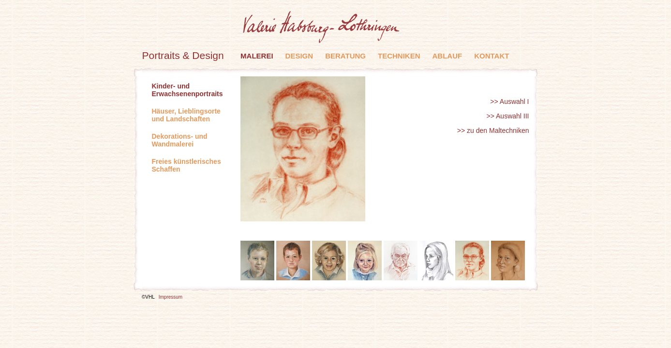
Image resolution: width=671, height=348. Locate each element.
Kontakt (491, 56)
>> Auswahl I (509, 101)
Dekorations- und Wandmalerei (180, 140)
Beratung (345, 56)
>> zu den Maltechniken (493, 130)
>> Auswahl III (508, 116)
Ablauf (447, 56)
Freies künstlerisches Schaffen (186, 165)
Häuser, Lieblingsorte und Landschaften (186, 115)
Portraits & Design (183, 55)
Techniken (399, 56)
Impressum (170, 297)
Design (299, 56)
